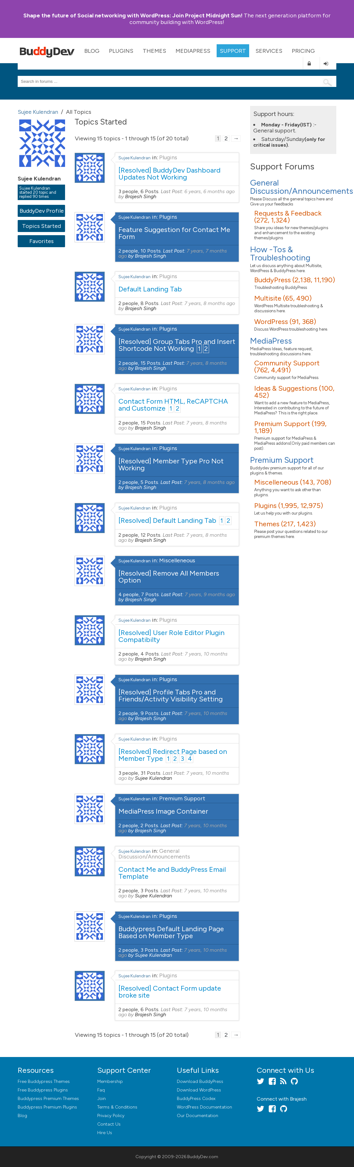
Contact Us (109, 1124)
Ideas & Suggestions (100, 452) (294, 392)
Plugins (121, 50)
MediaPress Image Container (163, 811)
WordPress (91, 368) (285, 321)
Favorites (41, 241)
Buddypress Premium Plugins (47, 1107)
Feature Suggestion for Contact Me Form (174, 233)
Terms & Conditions (117, 1107)
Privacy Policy (110, 1115)
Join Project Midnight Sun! (133, 15)
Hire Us (104, 1132)
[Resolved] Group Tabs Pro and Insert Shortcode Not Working (176, 345)
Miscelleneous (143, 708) (292, 482)
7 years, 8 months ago (209, 303)
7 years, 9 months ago (210, 594)
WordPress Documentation (204, 1107)
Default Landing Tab (150, 289)
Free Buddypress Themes (44, 1081)
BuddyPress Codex (196, 1098)
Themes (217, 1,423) (285, 524)
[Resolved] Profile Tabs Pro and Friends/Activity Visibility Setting (170, 695)
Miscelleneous (177, 560)
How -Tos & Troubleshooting (280, 253)
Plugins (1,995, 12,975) (288, 505)
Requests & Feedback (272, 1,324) (287, 216)
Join (101, 1098)
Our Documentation (197, 1115)
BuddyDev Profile (41, 210)
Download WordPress (199, 1090)
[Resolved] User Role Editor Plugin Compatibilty (171, 636)
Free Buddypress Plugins (43, 1090)
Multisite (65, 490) (283, 298)
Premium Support (182, 798)
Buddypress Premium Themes (48, 1098)
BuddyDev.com (202, 1156)
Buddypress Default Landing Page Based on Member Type (171, 932)
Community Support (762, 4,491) (287, 366)
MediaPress (193, 50)
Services (268, 50)
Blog (91, 50)
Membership (110, 1081)
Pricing (303, 50)
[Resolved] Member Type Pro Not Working (171, 464)
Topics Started (41, 226)
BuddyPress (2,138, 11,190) (294, 280)
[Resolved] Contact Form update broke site (169, 991)
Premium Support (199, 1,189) (290, 427)
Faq (101, 1090)
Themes (154, 50)
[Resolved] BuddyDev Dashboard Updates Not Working (169, 173)
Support (233, 50)
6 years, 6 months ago (209, 191)
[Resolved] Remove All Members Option (168, 576)
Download (200, 1081)
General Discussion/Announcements (154, 853)
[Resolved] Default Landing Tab (167, 520)
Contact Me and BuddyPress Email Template (172, 873)
